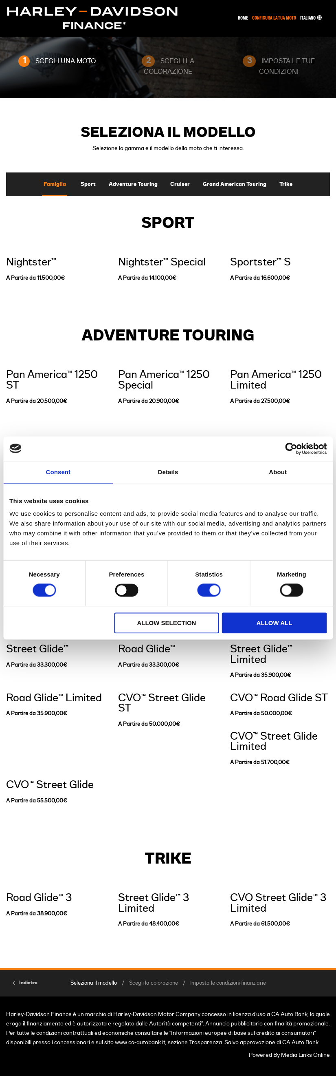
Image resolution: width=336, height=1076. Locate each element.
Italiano (311, 18)
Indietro (28, 982)
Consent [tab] (58, 471)
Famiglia (55, 184)
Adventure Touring (133, 184)
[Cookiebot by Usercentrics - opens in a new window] (291, 448)
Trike (285, 184)
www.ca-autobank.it (140, 1042)
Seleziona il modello (93, 983)
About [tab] (278, 471)
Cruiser (180, 184)
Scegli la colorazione (153, 983)
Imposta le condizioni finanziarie (228, 983)
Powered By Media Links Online (289, 1055)
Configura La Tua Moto (274, 18)
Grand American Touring (234, 184)
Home (243, 18)
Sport (88, 184)
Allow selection (166, 622)
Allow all (274, 622)
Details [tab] (168, 471)
